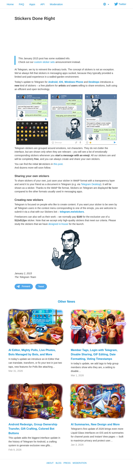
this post (58, 164)
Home (10, 4)
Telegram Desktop (90, 184)
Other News (66, 301)
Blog (58, 463)
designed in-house (58, 224)
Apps (32, 4)
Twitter (120, 4)
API (42, 4)
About (50, 463)
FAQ (21, 4)
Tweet (41, 286)
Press (67, 463)
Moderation (56, 4)
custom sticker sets (44, 62)
